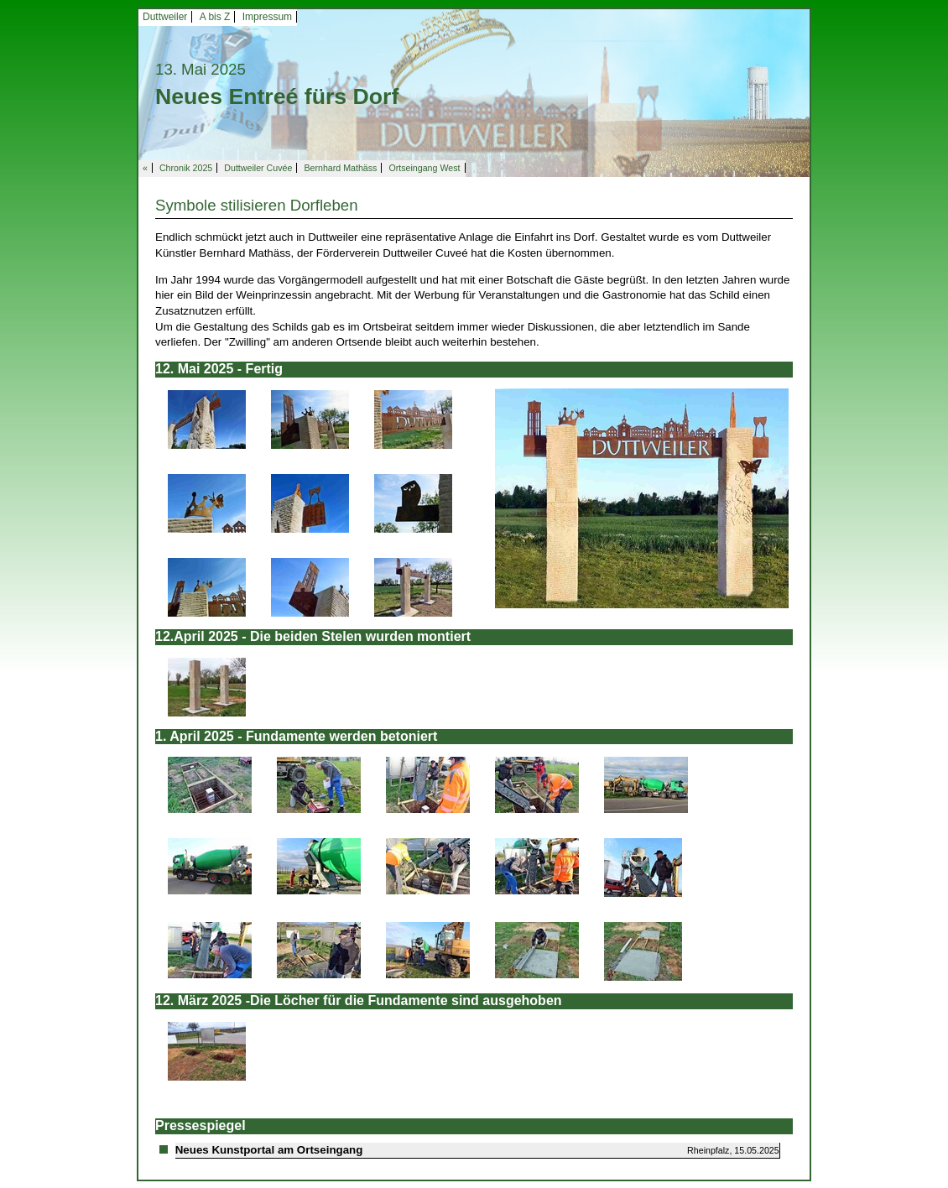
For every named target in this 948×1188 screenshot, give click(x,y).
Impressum (267, 17)
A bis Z (215, 17)
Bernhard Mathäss (340, 168)
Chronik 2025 (185, 168)
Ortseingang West (424, 168)
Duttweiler (165, 17)
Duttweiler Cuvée (258, 168)
